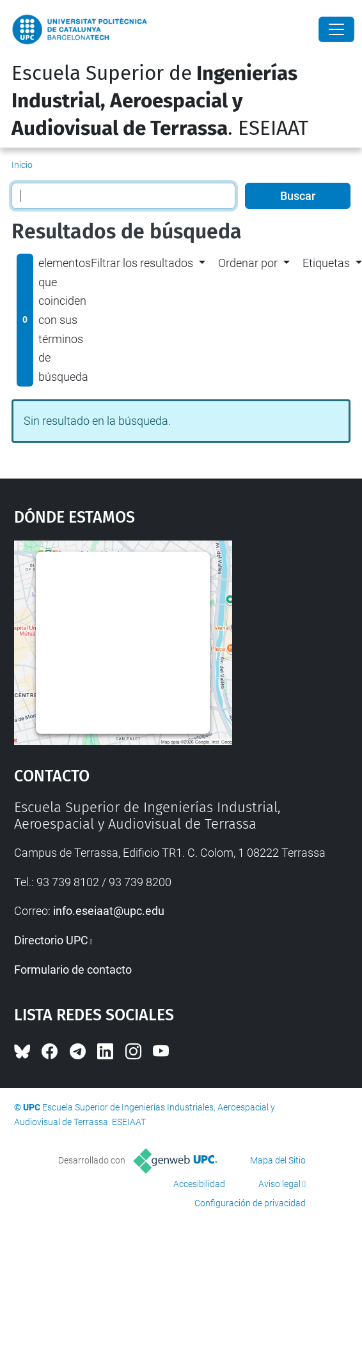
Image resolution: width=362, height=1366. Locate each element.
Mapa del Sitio (278, 1160)
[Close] (336, 29)
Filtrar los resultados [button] (142, 263)
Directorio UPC (51, 940)
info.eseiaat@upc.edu (108, 910)
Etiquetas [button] (326, 263)
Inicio (22, 165)
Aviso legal (279, 1184)
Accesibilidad (199, 1184)
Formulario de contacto (73, 969)
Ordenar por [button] (248, 263)
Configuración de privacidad (250, 1203)
